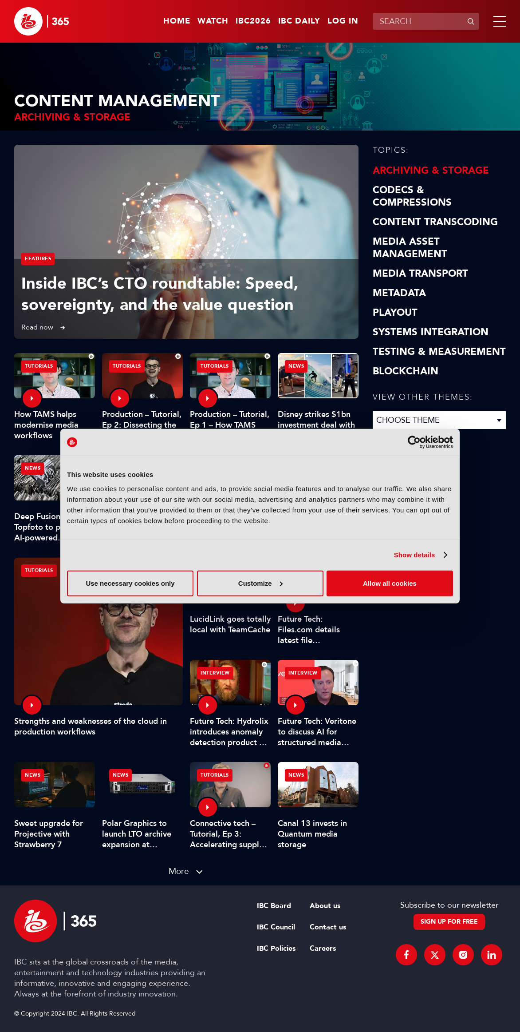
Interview (215, 673)
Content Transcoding (435, 222)
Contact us (328, 927)
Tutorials (39, 570)
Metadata (399, 293)
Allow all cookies (390, 583)
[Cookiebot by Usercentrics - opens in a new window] (414, 442)
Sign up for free (449, 921)
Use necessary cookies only (130, 583)
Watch (212, 21)
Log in (342, 21)
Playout (395, 312)
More (179, 871)
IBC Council (276, 927)
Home (176, 21)
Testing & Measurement (439, 351)
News (296, 366)
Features (38, 258)
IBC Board (274, 906)
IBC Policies (276, 948)
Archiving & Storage (431, 170)
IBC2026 (253, 21)
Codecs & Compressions (412, 196)
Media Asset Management (410, 248)
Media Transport (420, 273)
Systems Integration (430, 332)
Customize (260, 583)
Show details (414, 555)
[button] (498, 21)
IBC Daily (299, 21)
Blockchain (405, 371)
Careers (323, 948)
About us (325, 906)
